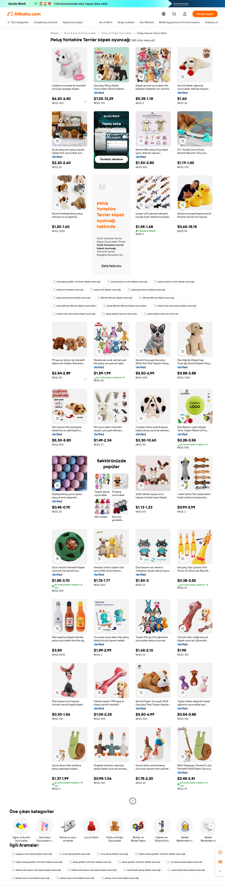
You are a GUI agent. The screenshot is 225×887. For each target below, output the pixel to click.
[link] (220, 852)
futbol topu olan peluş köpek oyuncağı (175, 305)
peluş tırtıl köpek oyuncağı (68, 289)
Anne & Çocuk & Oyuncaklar (80, 33)
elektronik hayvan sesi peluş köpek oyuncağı (36, 870)
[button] (99, 77)
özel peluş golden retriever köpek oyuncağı (76, 281)
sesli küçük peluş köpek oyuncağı (142, 870)
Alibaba (54, 33)
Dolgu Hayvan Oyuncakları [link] (152, 33)
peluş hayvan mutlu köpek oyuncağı (127, 281)
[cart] (174, 14)
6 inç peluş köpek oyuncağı (74, 853)
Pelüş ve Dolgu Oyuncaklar (116, 33)
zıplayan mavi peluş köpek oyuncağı (32, 853)
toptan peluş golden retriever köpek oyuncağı (160, 853)
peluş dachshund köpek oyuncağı (146, 289)
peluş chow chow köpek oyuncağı (31, 878)
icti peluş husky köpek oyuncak (184, 862)
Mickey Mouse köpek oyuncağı (114, 297)
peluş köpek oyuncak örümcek (119, 313)
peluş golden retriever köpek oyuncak (90, 862)
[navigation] (28, 417)
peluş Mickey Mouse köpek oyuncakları (74, 305)
